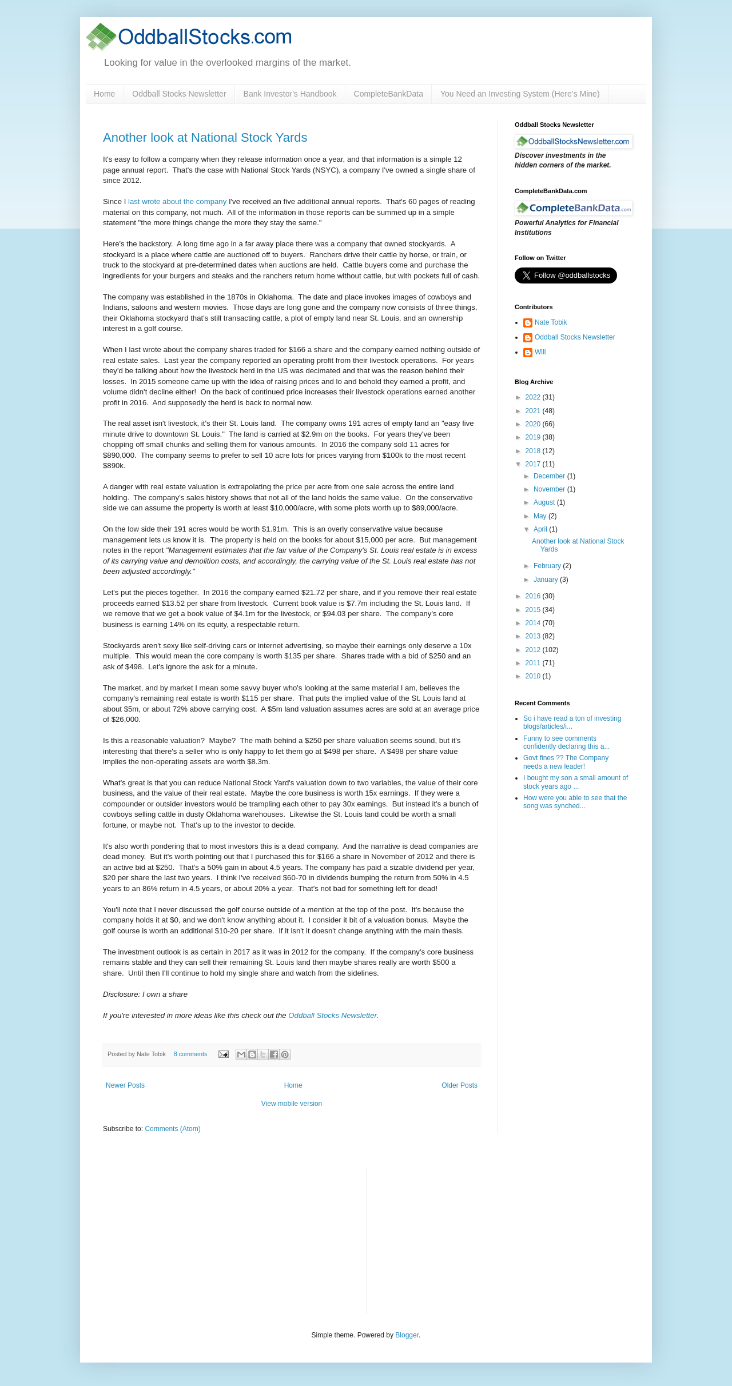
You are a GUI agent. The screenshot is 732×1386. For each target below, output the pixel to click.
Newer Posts (125, 1085)
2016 (534, 596)
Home (104, 93)
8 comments (191, 1054)
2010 (534, 676)
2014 (534, 623)
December (550, 476)
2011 (534, 663)
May (541, 516)
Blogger (407, 1335)
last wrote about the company (177, 201)
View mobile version (292, 1104)
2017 (534, 464)
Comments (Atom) (172, 1129)
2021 (534, 411)
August (545, 502)
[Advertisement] (461, 1239)
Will (540, 352)
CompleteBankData (388, 93)
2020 (534, 424)
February (548, 566)
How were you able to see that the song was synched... (575, 802)
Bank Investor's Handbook (290, 93)
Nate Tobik (551, 322)
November (550, 489)
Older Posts (459, 1085)
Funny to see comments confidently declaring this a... (566, 742)
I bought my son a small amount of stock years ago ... (575, 782)
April (541, 529)
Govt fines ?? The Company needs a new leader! (565, 762)
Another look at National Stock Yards (205, 137)
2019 (534, 437)
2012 (534, 650)
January (547, 580)
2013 (534, 636)
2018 (534, 451)
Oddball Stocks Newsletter (179, 93)
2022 (534, 397)
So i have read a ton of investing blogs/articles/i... (572, 722)
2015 (534, 610)
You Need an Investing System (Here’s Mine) (520, 93)
